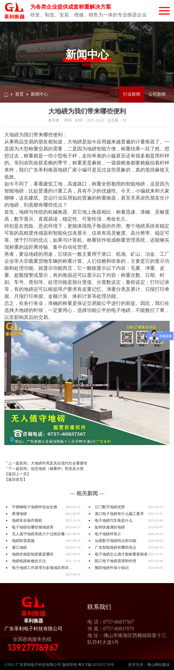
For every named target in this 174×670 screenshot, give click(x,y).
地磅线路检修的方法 (29, 561)
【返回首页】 (15, 479)
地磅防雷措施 (23, 541)
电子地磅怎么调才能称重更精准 (121, 554)
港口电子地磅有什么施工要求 (119, 514)
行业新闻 (131, 94)
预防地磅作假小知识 (112, 568)
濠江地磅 (19, 548)
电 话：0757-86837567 (110, 622)
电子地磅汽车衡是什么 (113, 521)
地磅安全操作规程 (27, 521)
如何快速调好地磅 (110, 527)
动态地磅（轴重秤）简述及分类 (57, 469)
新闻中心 (39, 94)
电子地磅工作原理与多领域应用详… (42, 568)
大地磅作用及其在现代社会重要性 (59, 463)
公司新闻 (157, 94)
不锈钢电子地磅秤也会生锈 (34, 507)
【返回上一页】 (17, 474)
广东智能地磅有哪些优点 (115, 548)
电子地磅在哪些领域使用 (32, 527)
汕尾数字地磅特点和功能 (115, 541)
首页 (19, 94)
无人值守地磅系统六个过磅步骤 (38, 534)
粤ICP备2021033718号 (96, 665)
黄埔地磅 (19, 514)
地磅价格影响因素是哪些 (32, 554)
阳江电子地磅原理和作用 (115, 561)
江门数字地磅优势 (110, 507)
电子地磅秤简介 (108, 534)
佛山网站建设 (158, 665)
